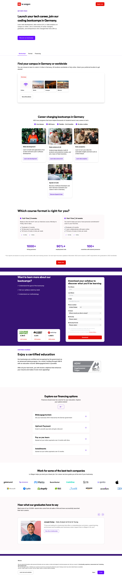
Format (30, 53)
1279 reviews (37, 339)
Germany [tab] (23, 77)
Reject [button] (93, 572)
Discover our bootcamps (26, 38)
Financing (38, 53)
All (60, 406)
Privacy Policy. (92, 332)
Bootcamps (22, 53)
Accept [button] (100, 572)
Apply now (100, 3)
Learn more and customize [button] (26, 572)
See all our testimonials (51, 531)
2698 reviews (51, 339)
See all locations (26, 96)
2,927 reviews (23, 339)
